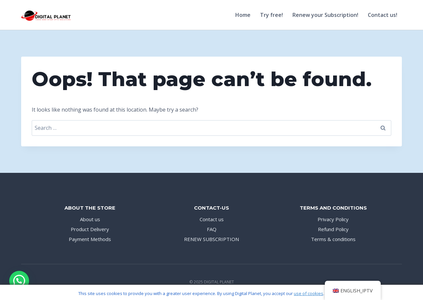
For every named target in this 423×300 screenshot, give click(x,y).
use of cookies (308, 293)
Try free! (271, 15)
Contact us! (382, 15)
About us (90, 219)
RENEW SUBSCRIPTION (211, 239)
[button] (19, 281)
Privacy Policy (333, 219)
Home (242, 15)
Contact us (212, 219)
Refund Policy (333, 229)
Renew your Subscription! (325, 15)
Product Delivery (90, 229)
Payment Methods (90, 239)
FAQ (211, 229)
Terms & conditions (333, 239)
